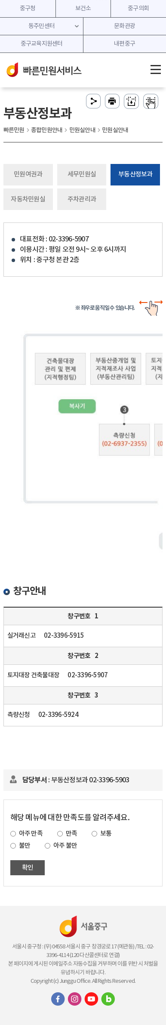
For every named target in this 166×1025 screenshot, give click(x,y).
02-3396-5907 (88, 675)
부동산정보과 (135, 174)
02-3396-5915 (64, 635)
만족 (71, 833)
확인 (28, 867)
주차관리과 (82, 199)
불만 (25, 845)
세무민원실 (82, 174)
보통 (106, 833)
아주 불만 (65, 845)
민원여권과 (28, 174)
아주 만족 (31, 833)
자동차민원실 (28, 199)
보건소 (83, 8)
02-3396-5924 (58, 715)
